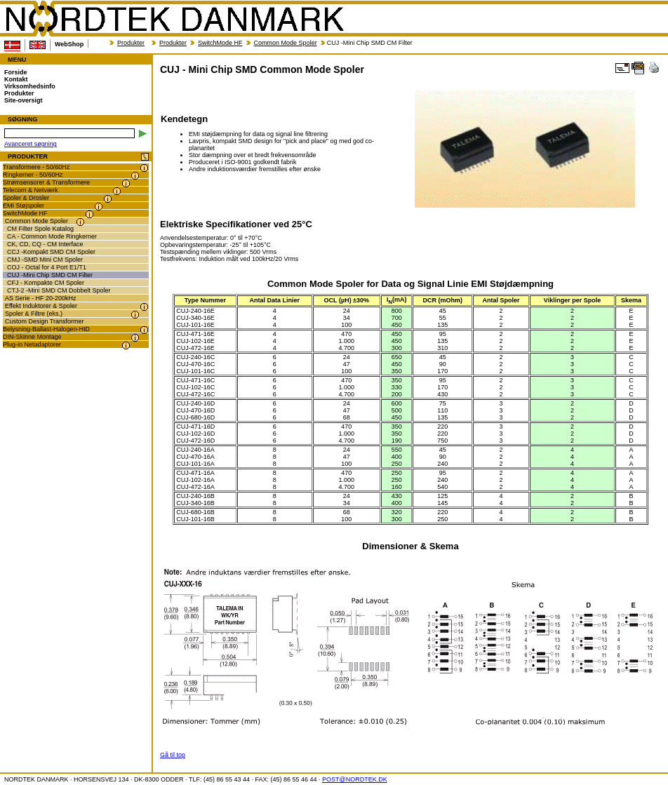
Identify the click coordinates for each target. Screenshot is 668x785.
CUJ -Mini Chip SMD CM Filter (50, 275)
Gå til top (172, 754)
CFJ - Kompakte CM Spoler (45, 282)
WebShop (69, 44)
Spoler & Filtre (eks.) (33, 313)
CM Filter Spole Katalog (40, 228)
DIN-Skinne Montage (32, 336)
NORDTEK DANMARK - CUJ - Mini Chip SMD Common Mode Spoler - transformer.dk (174, 19)
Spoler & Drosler (26, 197)
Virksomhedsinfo (29, 86)
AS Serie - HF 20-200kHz (40, 298)
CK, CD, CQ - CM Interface (45, 244)
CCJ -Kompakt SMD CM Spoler (51, 251)
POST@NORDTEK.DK (354, 779)
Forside (15, 72)
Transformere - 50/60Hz (36, 166)
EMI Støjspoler (23, 205)
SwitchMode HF (220, 42)
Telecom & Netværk (30, 190)
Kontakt (16, 79)
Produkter (131, 42)
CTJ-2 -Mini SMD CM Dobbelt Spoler (59, 290)
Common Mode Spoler (285, 42)
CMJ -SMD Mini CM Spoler (45, 259)
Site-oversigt (23, 100)
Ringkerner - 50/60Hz (33, 174)
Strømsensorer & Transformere (46, 182)
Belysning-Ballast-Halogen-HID (46, 329)
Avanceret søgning (30, 143)
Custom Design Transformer (44, 321)
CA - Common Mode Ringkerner (52, 236)
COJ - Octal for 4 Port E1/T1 (46, 267)
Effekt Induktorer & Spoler (41, 305)
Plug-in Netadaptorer (32, 344)
